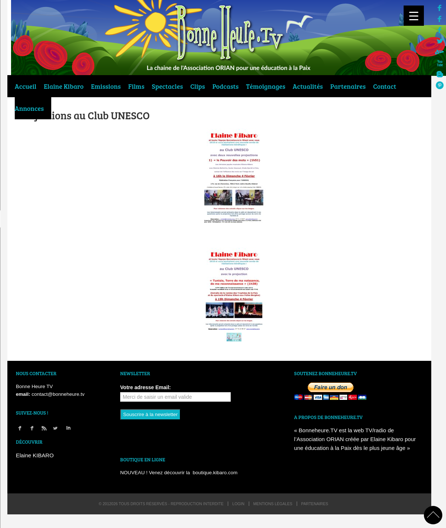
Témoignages (266, 86)
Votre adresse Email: (145, 387)
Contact (384, 86)
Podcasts (225, 86)
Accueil (25, 86)
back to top (433, 515)
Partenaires (348, 86)
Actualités (308, 86)
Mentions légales (272, 503)
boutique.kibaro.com (215, 472)
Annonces (29, 108)
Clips (197, 86)
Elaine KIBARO (35, 455)
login (238, 503)
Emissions (106, 86)
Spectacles (167, 86)
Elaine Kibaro (64, 86)
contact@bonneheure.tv (58, 394)
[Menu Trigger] (414, 16)
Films (136, 86)
